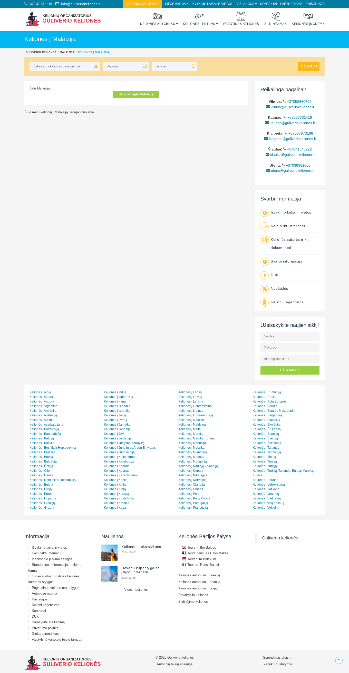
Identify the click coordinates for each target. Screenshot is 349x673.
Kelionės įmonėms (308, 19)
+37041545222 (297, 149)
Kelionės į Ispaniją (117, 411)
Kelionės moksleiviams (141, 547)
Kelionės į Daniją (41, 475)
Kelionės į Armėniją (43, 411)
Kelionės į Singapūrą (267, 415)
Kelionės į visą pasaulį (268, 503)
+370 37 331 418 (38, 4)
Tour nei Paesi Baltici (200, 564)
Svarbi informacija (286, 261)
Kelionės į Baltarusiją (44, 429)
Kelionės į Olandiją (191, 484)
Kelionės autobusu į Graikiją (199, 575)
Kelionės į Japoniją (117, 429)
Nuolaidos (279, 288)
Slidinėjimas (275, 19)
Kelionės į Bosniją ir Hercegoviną (53, 447)
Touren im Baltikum (199, 559)
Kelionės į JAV (114, 434)
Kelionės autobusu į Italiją (197, 588)
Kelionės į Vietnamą (267, 498)
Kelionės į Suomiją (266, 434)
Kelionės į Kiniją (115, 484)
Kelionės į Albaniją (42, 397)
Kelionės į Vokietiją (266, 507)
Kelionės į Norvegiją (192, 480)
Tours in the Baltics (199, 547)
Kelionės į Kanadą (117, 466)
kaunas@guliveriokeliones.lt (290, 123)
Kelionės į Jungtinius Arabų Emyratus (130, 447)
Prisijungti (315, 4)
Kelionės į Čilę (40, 471)
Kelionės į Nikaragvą (192, 475)
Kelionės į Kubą (115, 507)
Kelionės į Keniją (116, 480)
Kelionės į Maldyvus (192, 424)
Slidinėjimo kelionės (193, 601)
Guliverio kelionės (41, 52)
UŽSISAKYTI (290, 370)
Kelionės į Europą (42, 494)
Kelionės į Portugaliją (193, 503)
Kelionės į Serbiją (265, 406)
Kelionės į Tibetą (264, 457)
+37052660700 (297, 101)
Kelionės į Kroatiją (116, 503)
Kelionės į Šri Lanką (267, 429)
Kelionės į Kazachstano (120, 475)
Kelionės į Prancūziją (193, 507)
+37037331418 (298, 117)
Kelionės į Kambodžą (119, 461)
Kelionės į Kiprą (115, 489)
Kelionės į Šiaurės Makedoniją (274, 411)
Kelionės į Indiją (115, 392)
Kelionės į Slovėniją (266, 424)
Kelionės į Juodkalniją (119, 452)
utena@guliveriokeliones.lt (290, 170)
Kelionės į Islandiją (117, 406)
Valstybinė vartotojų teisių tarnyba (57, 639)
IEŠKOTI (308, 66)
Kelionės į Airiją (40, 392)
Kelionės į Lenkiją (190, 401)
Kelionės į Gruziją (42, 507)
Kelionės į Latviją (190, 397)
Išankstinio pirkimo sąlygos (52, 559)
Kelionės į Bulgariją (43, 461)
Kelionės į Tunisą (265, 461)
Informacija (175, 4)
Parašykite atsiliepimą (48, 622)
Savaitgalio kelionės (193, 595)
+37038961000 (296, 165)
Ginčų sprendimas (45, 633)
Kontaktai (268, 4)
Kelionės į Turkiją (265, 466)
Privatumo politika (45, 628)
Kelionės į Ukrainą (265, 480)
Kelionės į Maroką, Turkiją (196, 438)
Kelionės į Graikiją (42, 503)
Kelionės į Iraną (115, 401)
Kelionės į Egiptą (41, 484)
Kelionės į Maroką (190, 434)
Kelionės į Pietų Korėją (194, 498)
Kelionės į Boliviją (42, 443)
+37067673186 (299, 133)
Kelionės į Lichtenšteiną (195, 406)
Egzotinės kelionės (241, 19)
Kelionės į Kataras (116, 471)
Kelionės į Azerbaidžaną (46, 424)
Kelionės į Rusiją (264, 397)
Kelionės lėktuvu (199, 19)
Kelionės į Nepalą (190, 471)
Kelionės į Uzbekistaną (269, 484)
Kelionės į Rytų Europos (269, 401)
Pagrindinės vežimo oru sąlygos (55, 588)
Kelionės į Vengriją (266, 494)
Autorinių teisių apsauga (174, 664)
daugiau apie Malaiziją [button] (136, 94)
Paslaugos (245, 4)
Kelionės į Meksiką (191, 447)
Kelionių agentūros (287, 302)
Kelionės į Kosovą (116, 494)
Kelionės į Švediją (265, 438)
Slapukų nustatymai (277, 664)
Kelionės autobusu (157, 19)
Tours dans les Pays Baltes (205, 553)
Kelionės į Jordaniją (118, 438)
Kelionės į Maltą (189, 429)
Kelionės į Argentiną (43, 406)
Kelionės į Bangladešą (45, 434)
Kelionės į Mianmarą (192, 452)
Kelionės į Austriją (42, 420)
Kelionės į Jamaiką (117, 424)
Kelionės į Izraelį (115, 420)
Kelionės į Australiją (43, 415)
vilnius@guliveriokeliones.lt (290, 107)
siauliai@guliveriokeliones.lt (290, 155)
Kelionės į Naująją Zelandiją (198, 466)
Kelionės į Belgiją (42, 438)
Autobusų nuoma (44, 593)
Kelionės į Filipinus (43, 498)
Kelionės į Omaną (190, 489)
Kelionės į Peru (189, 494)
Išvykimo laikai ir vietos (212, 4)
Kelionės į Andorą (42, 401)
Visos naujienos (136, 589)
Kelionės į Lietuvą (190, 411)
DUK (275, 275)
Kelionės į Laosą (190, 392)
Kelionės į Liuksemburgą (195, 415)
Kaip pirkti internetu (288, 226)
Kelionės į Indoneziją (118, 397)
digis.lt (287, 657)
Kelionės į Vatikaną (266, 489)
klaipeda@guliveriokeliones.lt (290, 139)
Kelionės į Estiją (41, 489)
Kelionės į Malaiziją (192, 420)
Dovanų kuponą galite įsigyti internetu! (140, 570)
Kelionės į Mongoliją (192, 461)
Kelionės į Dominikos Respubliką (53, 480)
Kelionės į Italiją (115, 415)
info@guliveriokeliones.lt (77, 4)
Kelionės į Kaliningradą (120, 457)
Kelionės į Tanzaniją (267, 452)
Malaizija (67, 52)
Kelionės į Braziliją (42, 452)
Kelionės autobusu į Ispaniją (199, 582)
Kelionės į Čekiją (41, 466)
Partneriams (291, 4)
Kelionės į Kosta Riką (119, 498)
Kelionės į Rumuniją (267, 392)
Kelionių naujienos (142, 4)
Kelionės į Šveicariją (267, 443)
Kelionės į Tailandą (266, 447)
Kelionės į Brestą (41, 457)
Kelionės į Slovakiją (266, 420)
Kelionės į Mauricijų (192, 443)
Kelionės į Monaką (191, 457)
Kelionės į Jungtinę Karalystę (124, 443)
